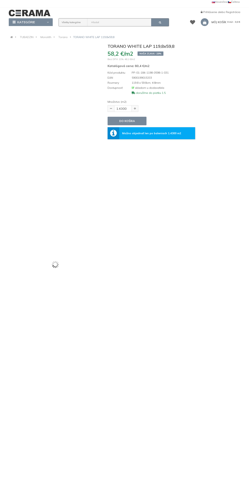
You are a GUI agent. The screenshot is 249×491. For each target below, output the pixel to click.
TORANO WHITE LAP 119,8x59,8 (93, 37)
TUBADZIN (26, 37)
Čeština (234, 1)
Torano (63, 37)
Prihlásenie (210, 12)
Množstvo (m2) (117, 102)
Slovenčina (219, 1)
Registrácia (233, 12)
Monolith (45, 37)
